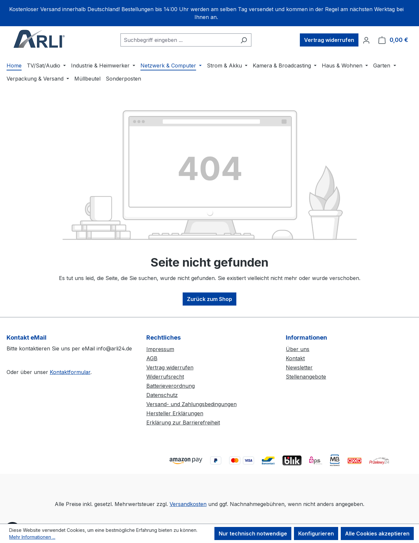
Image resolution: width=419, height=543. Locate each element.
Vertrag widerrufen (169, 367)
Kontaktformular (70, 372)
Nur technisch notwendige (253, 533)
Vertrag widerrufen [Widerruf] (329, 40)
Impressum (160, 349)
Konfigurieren (316, 533)
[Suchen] (243, 40)
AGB (151, 358)
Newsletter (299, 367)
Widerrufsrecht (165, 376)
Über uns (297, 349)
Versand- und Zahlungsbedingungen (191, 404)
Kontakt (295, 358)
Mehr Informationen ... (32, 537)
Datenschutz (162, 395)
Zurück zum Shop (209, 299)
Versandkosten (188, 504)
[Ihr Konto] (366, 40)
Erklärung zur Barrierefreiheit (183, 422)
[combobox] (178, 40)
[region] (209, 13)
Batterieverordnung (170, 386)
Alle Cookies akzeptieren (377, 533)
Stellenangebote (306, 376)
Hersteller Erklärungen (174, 413)
